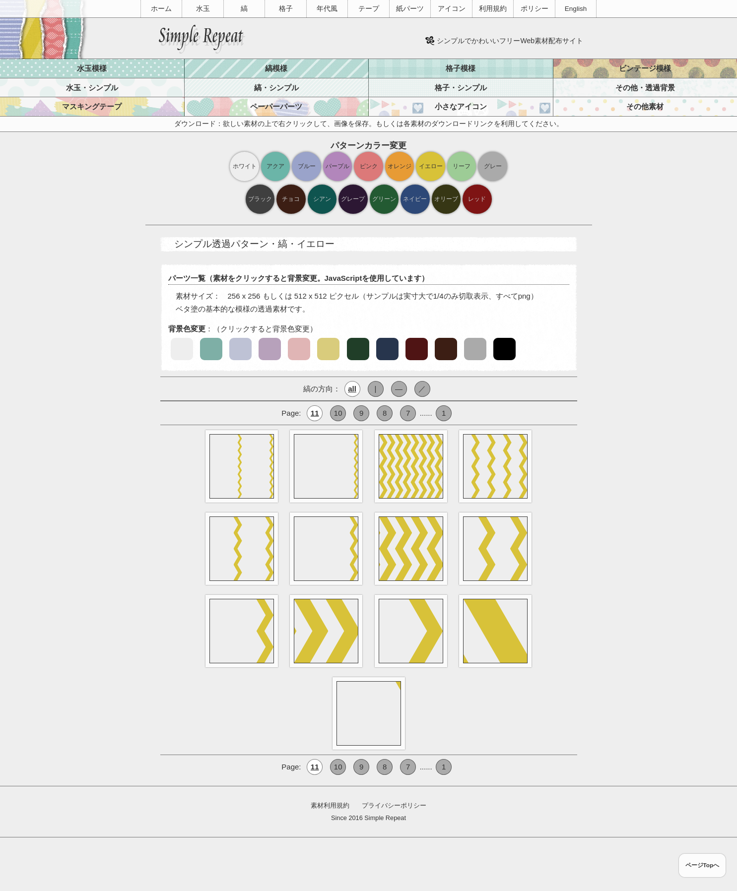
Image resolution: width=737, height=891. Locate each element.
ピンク (369, 166)
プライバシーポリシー (394, 805)
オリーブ (446, 198)
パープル (337, 166)
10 (338, 413)
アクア (275, 166)
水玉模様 (92, 68)
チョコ (291, 198)
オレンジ (399, 166)
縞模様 (276, 68)
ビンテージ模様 (645, 68)
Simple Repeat (385, 818)
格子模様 (460, 68)
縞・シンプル (276, 87)
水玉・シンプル (92, 87)
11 (315, 413)
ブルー (307, 166)
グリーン (384, 198)
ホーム (161, 8)
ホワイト (245, 166)
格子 (286, 8)
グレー (493, 166)
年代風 (327, 8)
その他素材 (645, 106)
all (352, 388)
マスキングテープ (92, 106)
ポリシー (534, 8)
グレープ (353, 198)
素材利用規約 (330, 805)
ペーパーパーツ (276, 106)
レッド (477, 198)
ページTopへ (702, 865)
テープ (368, 8)
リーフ (461, 166)
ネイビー (415, 198)
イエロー (431, 166)
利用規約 (493, 8)
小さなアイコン (461, 106)
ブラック (260, 198)
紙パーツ (410, 8)
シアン (322, 198)
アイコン (452, 8)
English (576, 8)
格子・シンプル (461, 87)
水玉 (203, 8)
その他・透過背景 (645, 87)
